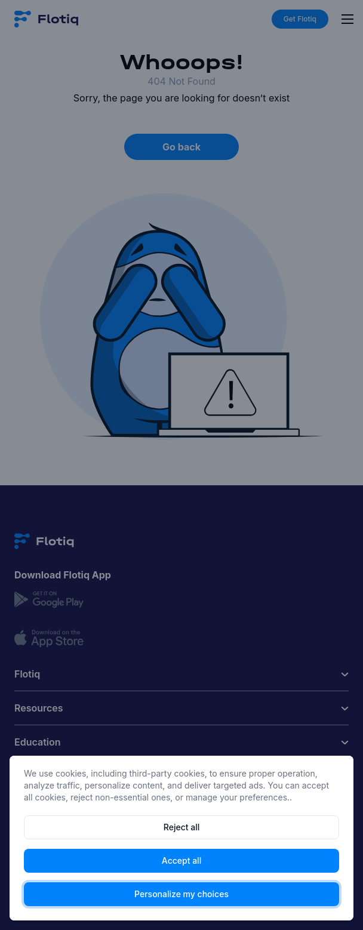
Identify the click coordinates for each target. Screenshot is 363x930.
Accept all (181, 860)
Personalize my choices (181, 894)
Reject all (181, 827)
